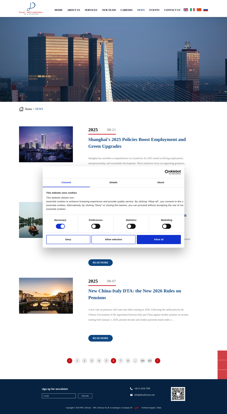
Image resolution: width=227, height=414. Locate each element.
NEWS (141, 10)
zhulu (159, 408)
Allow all (159, 239)
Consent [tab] (66, 182)
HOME (59, 10)
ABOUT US (73, 10)
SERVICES (91, 10)
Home (28, 109)
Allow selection (113, 239)
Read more (100, 262)
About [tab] (160, 182)
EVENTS (154, 10)
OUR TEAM (109, 10)
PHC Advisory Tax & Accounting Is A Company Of (112, 408)
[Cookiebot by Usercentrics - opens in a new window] (167, 172)
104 (142, 360)
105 (150, 360)
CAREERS (126, 10)
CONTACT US (172, 10)
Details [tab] (113, 182)
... (135, 360)
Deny (68, 239)
